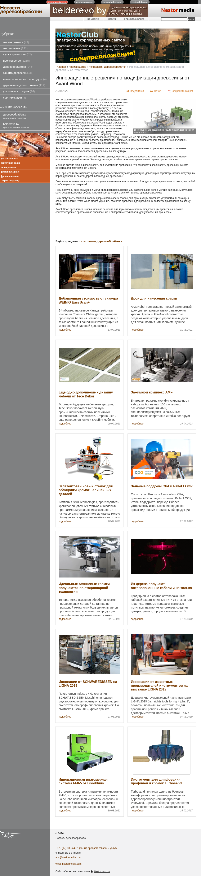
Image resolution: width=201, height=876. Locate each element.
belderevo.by (16, 125)
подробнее (65, 329)
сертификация (14, 97)
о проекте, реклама (134, 19)
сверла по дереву (10, 180)
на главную (93, 19)
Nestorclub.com (102, 871)
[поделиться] (135, 91)
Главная (60, 66)
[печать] (156, 91)
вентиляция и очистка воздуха (24, 79)
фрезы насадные (10, 171)
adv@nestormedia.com (68, 857)
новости (111, 19)
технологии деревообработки (107, 66)
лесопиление (15, 48)
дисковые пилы (9, 158)
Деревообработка (15, 116)
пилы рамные (8, 167)
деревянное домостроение (24, 85)
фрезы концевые (10, 176)
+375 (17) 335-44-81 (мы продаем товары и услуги (86, 848)
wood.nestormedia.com (68, 863)
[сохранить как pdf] (181, 91)
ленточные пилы (10, 163)
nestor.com (57, 2)
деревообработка (18, 66)
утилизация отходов (19, 91)
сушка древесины (17, 54)
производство (16, 60)
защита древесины (18, 72)
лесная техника (16, 42)
